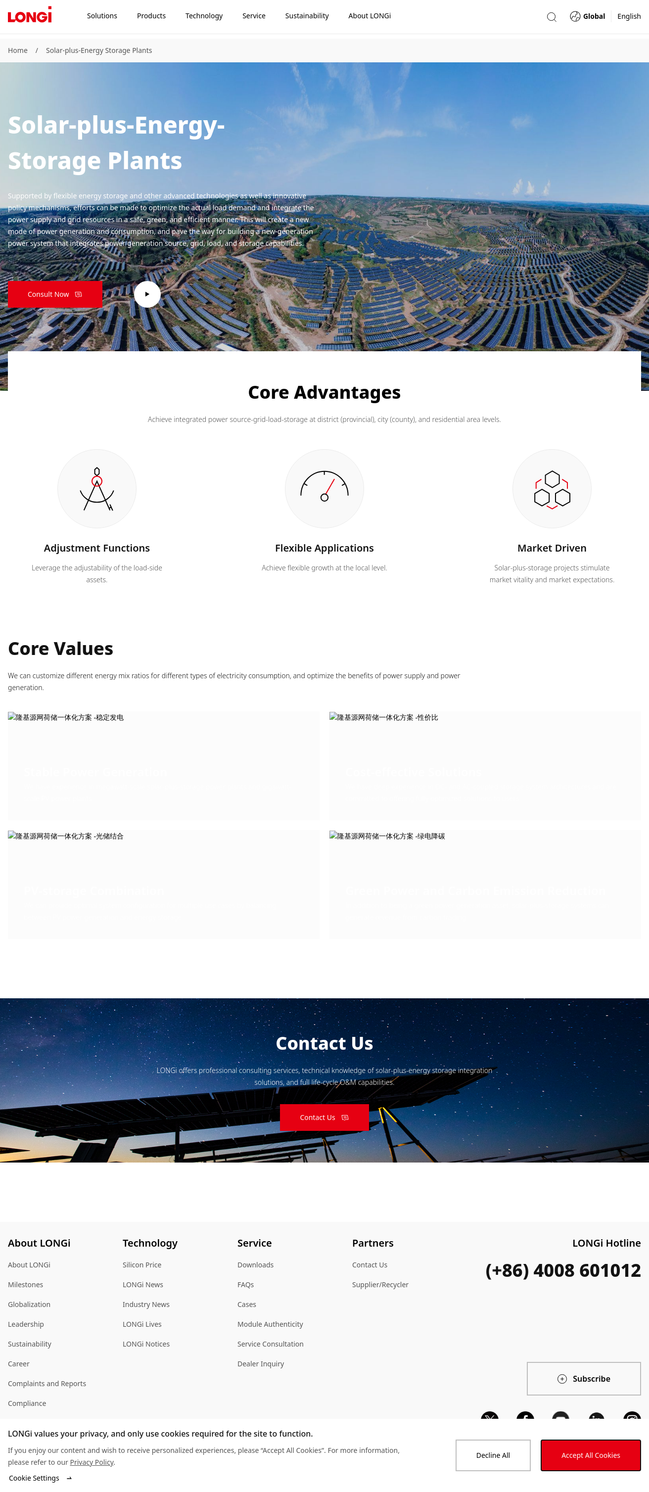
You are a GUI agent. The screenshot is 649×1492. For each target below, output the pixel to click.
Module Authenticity (270, 1324)
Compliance (27, 1403)
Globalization (29, 1304)
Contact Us (369, 1264)
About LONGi (29, 1264)
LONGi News (143, 1284)
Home (18, 50)
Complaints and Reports (47, 1383)
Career (19, 1363)
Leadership (26, 1324)
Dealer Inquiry (260, 1363)
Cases (246, 1304)
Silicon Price (142, 1264)
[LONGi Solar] (29, 19)
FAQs (245, 1284)
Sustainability (29, 1344)
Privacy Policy (91, 1462)
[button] (551, 19)
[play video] (147, 294)
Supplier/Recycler (380, 1284)
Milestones (25, 1284)
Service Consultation (270, 1344)
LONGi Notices (146, 1344)
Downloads (255, 1264)
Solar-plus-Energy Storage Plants (99, 50)
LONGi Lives (142, 1324)
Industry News (146, 1304)
